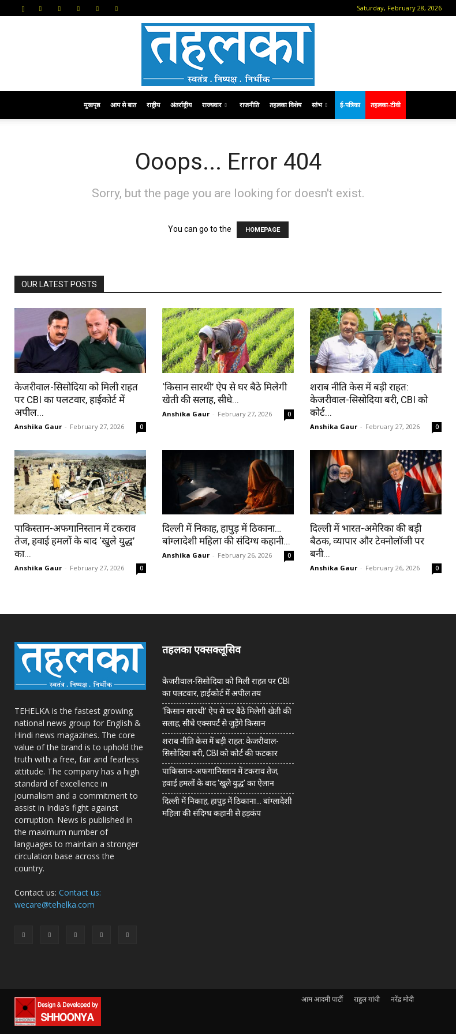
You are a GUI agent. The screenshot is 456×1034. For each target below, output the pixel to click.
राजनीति (249, 104)
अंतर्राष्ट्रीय (181, 104)
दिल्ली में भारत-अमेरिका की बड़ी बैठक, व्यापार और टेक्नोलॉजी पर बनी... (367, 540)
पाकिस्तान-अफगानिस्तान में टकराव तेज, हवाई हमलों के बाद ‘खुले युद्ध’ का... (75, 540)
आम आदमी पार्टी (322, 999)
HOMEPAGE (262, 230)
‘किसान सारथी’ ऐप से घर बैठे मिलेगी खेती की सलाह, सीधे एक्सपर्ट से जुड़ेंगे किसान (226, 717)
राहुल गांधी (367, 999)
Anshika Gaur (38, 426)
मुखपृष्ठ (92, 104)
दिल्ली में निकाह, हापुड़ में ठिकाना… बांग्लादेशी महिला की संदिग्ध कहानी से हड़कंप (227, 807)
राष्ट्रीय (153, 104)
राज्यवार (214, 104)
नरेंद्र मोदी (402, 999)
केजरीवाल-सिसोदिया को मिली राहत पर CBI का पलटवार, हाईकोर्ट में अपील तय (226, 687)
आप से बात (123, 104)
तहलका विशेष (285, 104)
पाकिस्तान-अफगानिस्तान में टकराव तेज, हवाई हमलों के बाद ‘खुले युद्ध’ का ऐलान (220, 777)
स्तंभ (319, 104)
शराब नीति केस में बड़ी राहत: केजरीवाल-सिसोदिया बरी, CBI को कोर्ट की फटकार (220, 747)
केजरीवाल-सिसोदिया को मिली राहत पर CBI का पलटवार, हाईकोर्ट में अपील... (76, 399)
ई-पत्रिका (350, 104)
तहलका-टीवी (386, 104)
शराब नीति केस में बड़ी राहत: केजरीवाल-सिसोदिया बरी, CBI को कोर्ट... (369, 399)
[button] (23, 7)
